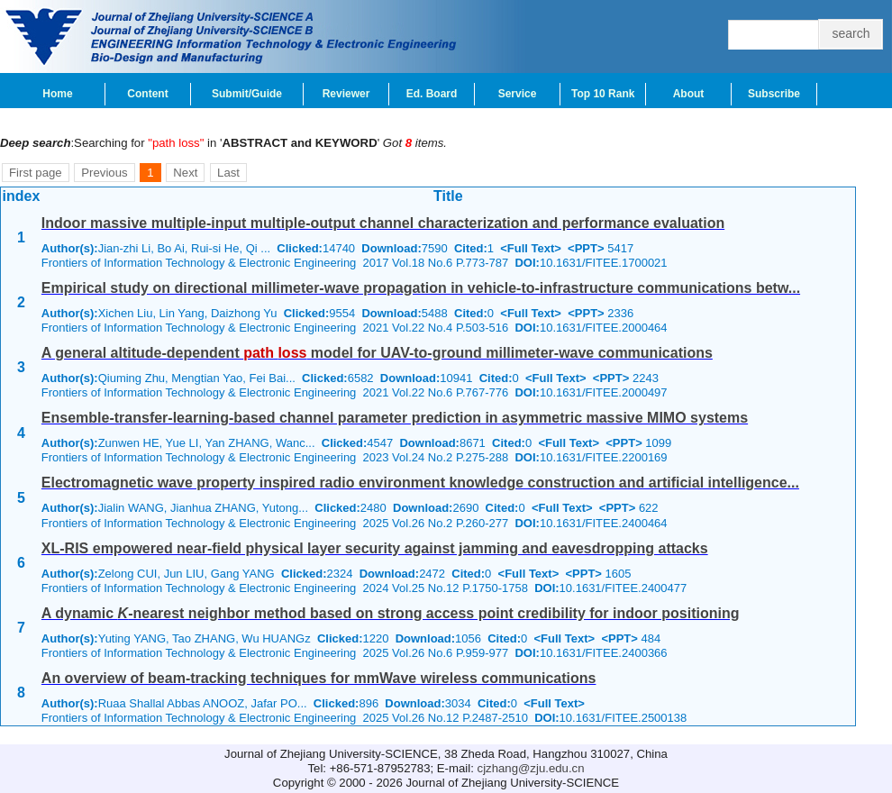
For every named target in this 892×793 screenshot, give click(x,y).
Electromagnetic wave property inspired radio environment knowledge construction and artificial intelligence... (420, 482)
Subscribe (774, 93)
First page (35, 172)
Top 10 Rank (602, 93)
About (689, 93)
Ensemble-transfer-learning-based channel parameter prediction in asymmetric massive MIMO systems (394, 417)
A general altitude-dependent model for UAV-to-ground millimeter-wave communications (377, 352)
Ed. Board (432, 93)
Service (517, 93)
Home (57, 93)
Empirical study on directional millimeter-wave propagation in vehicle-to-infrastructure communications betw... (420, 288)
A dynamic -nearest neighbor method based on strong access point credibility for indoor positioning (390, 613)
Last (228, 172)
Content (147, 93)
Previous (104, 172)
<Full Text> (530, 248)
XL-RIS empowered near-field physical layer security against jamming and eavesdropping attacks (374, 548)
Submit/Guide (247, 93)
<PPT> (586, 248)
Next (185, 172)
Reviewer (346, 93)
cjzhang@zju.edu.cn (531, 768)
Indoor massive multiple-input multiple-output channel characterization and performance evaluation (382, 223)
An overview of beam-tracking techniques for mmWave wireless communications (318, 678)
